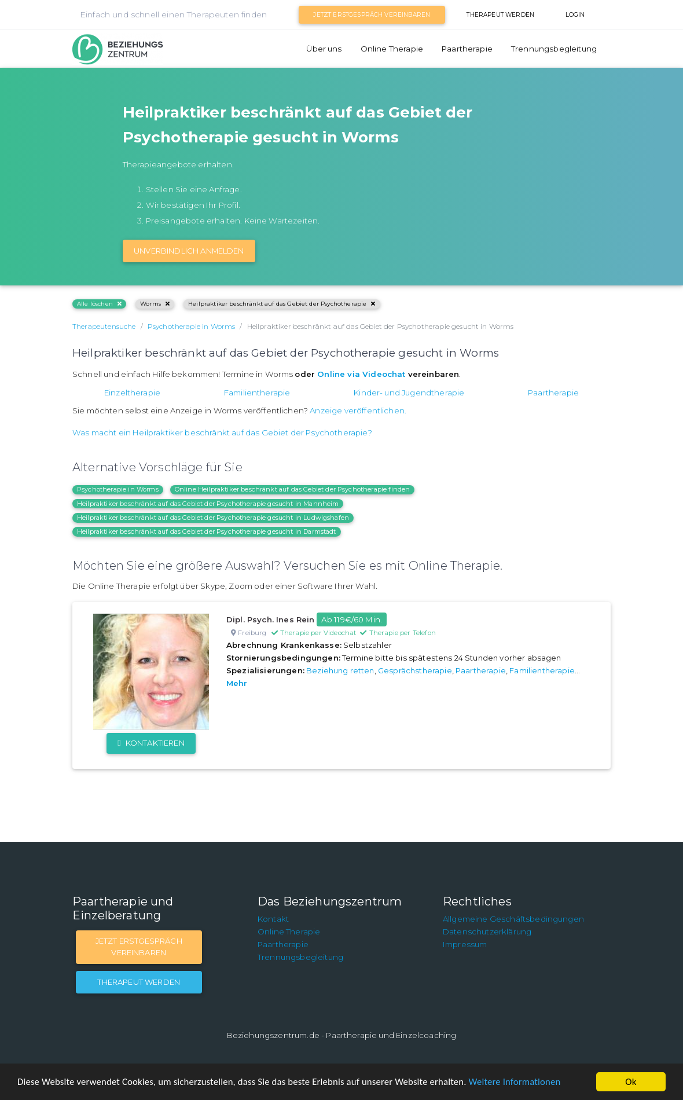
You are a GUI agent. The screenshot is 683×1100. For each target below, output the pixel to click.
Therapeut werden (500, 15)
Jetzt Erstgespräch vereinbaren (371, 15)
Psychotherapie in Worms (118, 489)
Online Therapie (392, 48)
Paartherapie (467, 48)
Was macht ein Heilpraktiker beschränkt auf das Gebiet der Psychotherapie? (222, 432)
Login (575, 15)
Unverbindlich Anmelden (189, 250)
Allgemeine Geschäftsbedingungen (513, 918)
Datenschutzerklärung (487, 931)
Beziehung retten (340, 670)
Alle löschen (99, 303)
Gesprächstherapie (415, 670)
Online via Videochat (361, 374)
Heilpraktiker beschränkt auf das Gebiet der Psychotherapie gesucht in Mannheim (208, 504)
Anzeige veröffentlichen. (358, 410)
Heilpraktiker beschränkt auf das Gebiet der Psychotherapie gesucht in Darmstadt (206, 531)
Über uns (324, 48)
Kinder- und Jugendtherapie (409, 392)
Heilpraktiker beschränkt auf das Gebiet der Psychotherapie (281, 303)
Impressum (465, 944)
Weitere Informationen (522, 1082)
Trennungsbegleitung (554, 48)
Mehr (237, 683)
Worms (155, 303)
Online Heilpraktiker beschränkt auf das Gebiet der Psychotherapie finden (292, 489)
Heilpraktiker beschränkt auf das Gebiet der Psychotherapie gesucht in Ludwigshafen (213, 518)
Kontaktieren (150, 742)
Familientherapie (257, 392)
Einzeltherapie (132, 392)
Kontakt (273, 918)
